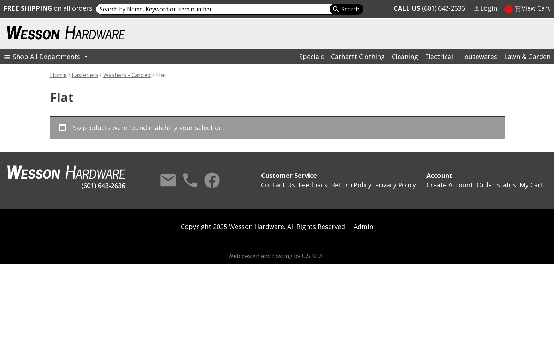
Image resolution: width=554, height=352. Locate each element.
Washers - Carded (127, 75)
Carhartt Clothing (358, 56)
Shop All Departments (51, 56)
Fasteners (85, 75)
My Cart (531, 185)
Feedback (313, 185)
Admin (363, 226)
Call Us (190, 180)
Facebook (212, 180)
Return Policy (351, 185)
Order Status (496, 185)
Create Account (449, 185)
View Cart (535, 8)
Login (488, 8)
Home (58, 75)
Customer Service (289, 175)
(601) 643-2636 (429, 8)
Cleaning (405, 56)
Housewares (478, 56)
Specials (311, 56)
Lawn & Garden (527, 56)
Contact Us (168, 180)
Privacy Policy (395, 185)
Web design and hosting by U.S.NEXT (277, 256)
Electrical (439, 56)
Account (439, 175)
